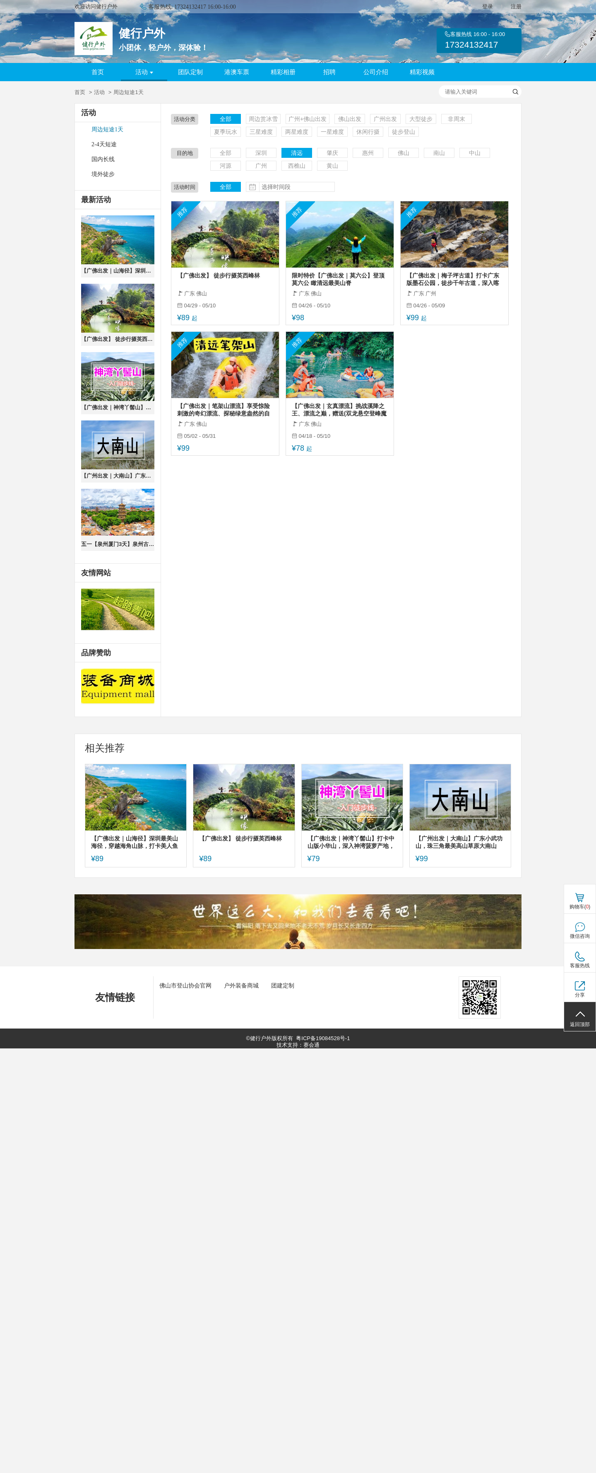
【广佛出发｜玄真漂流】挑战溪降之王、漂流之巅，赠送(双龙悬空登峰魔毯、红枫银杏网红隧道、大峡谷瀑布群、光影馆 (339, 410)
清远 (297, 153)
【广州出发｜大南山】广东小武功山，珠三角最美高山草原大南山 (117, 476)
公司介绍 (375, 72)
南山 (439, 153)
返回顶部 (580, 1024)
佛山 (403, 153)
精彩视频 (422, 72)
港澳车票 (236, 72)
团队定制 (190, 72)
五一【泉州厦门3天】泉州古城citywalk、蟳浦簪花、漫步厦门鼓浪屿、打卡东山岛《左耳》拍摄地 (117, 544)
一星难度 (332, 131)
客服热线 (580, 965)
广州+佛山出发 (307, 119)
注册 (516, 6)
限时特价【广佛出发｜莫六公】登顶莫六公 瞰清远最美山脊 (338, 279)
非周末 (456, 119)
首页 (97, 72)
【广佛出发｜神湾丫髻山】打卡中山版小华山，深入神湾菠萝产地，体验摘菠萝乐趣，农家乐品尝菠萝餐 (117, 407)
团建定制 (282, 985)
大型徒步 (421, 119)
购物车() (580, 907)
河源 (225, 165)
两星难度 (296, 131)
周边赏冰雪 (263, 119)
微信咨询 (580, 936)
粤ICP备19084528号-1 (323, 1038)
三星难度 (261, 131)
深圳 (261, 153)
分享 (580, 995)
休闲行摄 (368, 131)
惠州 (368, 153)
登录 (487, 6)
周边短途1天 (107, 129)
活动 (144, 72)
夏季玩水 (225, 131)
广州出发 (385, 119)
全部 (225, 119)
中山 (475, 153)
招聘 (329, 72)
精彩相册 (283, 72)
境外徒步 (103, 174)
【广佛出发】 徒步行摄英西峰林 (117, 339)
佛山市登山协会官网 (185, 985)
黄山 (332, 165)
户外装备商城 (241, 985)
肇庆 (332, 153)
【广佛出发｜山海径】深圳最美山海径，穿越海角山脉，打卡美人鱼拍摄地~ (117, 271)
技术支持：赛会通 (298, 1045)
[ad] (117, 686)
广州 (261, 165)
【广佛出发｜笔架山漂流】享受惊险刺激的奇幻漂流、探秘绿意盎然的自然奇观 (223, 410)
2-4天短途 (104, 144)
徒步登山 (403, 131)
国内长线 (103, 159)
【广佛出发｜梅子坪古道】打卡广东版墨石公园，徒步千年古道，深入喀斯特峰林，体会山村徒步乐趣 (452, 279)
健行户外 (142, 33)
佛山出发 (349, 119)
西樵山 (296, 165)
